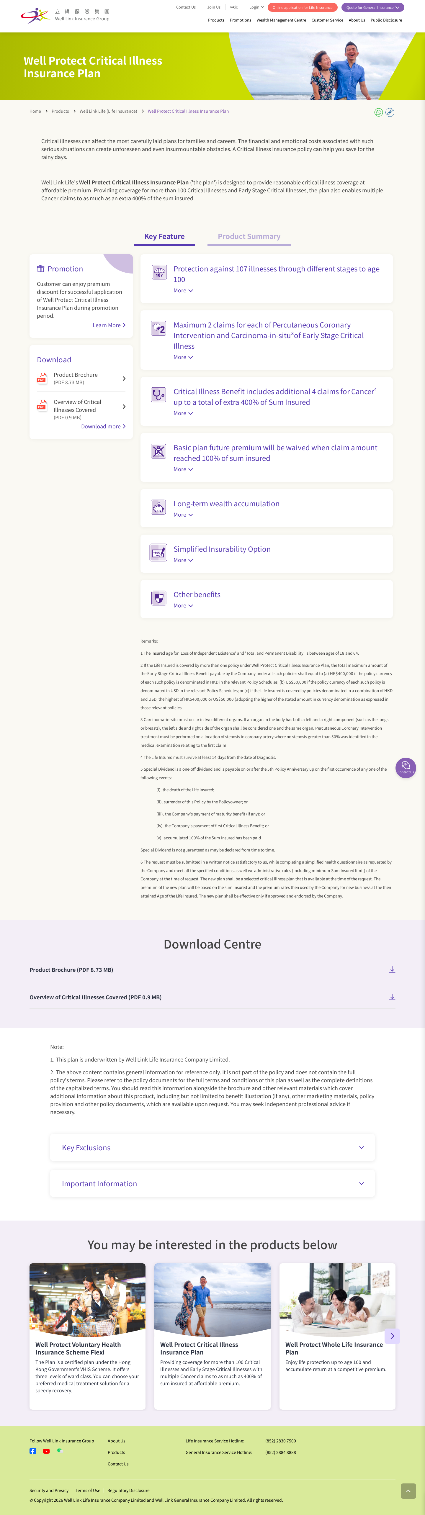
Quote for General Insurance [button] (370, 7)
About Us (357, 20)
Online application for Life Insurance (303, 7)
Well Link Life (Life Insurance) (108, 111)
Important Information (213, 1183)
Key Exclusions (213, 1147)
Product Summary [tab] (249, 236)
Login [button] (254, 7)
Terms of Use (88, 1490)
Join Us (213, 7)
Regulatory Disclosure (128, 1490)
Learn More (107, 325)
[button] (392, 1336)
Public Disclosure (386, 20)
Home (35, 111)
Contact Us (186, 7)
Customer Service (327, 20)
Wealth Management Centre (281, 20)
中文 (234, 7)
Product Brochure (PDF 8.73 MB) (71, 969)
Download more (101, 426)
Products (216, 20)
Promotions (240, 20)
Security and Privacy (49, 1490)
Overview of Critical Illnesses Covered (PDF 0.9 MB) (96, 997)
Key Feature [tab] (164, 236)
